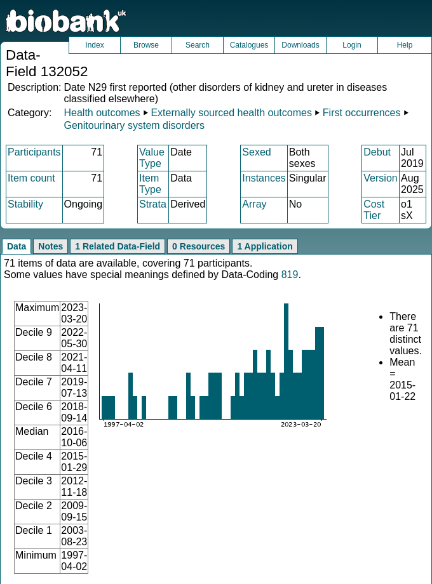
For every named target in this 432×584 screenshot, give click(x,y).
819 (290, 274)
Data (16, 246)
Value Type (152, 158)
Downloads (300, 45)
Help (405, 45)
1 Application (264, 246)
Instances (263, 178)
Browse (146, 45)
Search (198, 45)
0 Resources (198, 246)
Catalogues (249, 45)
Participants (34, 152)
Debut (377, 152)
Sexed (256, 152)
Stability (25, 204)
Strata (152, 204)
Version (380, 178)
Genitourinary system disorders (134, 125)
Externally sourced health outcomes (231, 112)
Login (351, 45)
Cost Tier (373, 210)
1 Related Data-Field (117, 246)
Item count (31, 178)
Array (254, 204)
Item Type (150, 184)
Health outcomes (102, 112)
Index (94, 45)
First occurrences (362, 112)
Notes (50, 246)
